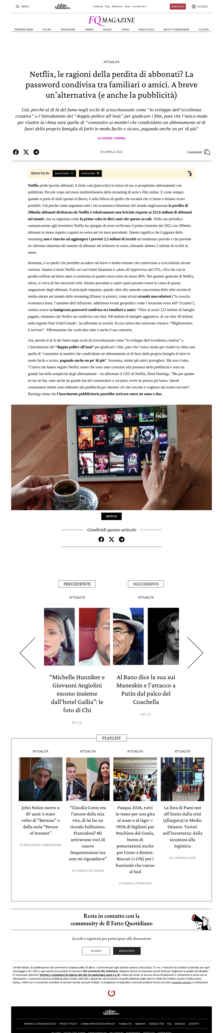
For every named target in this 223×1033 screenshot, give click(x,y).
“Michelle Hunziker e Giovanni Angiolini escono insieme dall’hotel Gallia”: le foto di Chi (77, 693)
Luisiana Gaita (184, 856)
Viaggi (125, 29)
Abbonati (178, 6)
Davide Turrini (113, 138)
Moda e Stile (146, 29)
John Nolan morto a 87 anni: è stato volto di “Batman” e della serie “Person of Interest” (41, 819)
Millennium (117, 6)
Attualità (111, 62)
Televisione (68, 29)
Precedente (77, 583)
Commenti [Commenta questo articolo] (198, 152)
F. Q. (79, 721)
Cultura (203, 29)
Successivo (146, 583)
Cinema (89, 29)
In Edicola (98, 6)
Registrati (127, 949)
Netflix (111, 516)
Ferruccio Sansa (89, 869)
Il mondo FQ (139, 6)
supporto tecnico (181, 980)
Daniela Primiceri (137, 882)
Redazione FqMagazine (43, 844)
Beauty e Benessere (176, 29)
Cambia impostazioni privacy (98, 1022)
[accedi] (199, 6)
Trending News (23, 29)
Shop (127, 6)
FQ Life (47, 29)
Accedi (96, 949)
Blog (107, 6)
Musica (107, 29)
